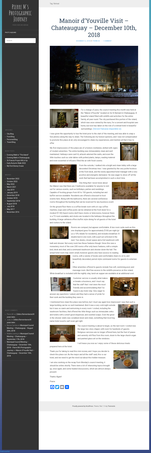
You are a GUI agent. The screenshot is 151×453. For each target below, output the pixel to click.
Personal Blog (12, 139)
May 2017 (10, 209)
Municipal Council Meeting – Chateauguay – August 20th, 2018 (20, 328)
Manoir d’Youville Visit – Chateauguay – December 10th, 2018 (20, 353)
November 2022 (13, 179)
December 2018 (13, 195)
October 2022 (12, 181)
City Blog (10, 134)
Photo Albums (10, 32)
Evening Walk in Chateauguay (18, 158)
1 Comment (107, 41)
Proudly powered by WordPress (82, 406)
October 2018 (12, 198)
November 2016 (13, 212)
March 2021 (11, 187)
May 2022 (10, 184)
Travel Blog (11, 142)
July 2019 (10, 190)
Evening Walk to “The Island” (18, 155)
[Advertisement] (20, 86)
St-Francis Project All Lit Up (17, 160)
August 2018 (12, 204)
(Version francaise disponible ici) (107, 129)
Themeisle (111, 406)
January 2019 (12, 193)
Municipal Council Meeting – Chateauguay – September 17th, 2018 (20, 336)
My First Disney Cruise (15, 166)
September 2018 (13, 201)
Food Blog (10, 137)
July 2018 (10, 206)
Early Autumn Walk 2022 (16, 163)
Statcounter (5, 451)
